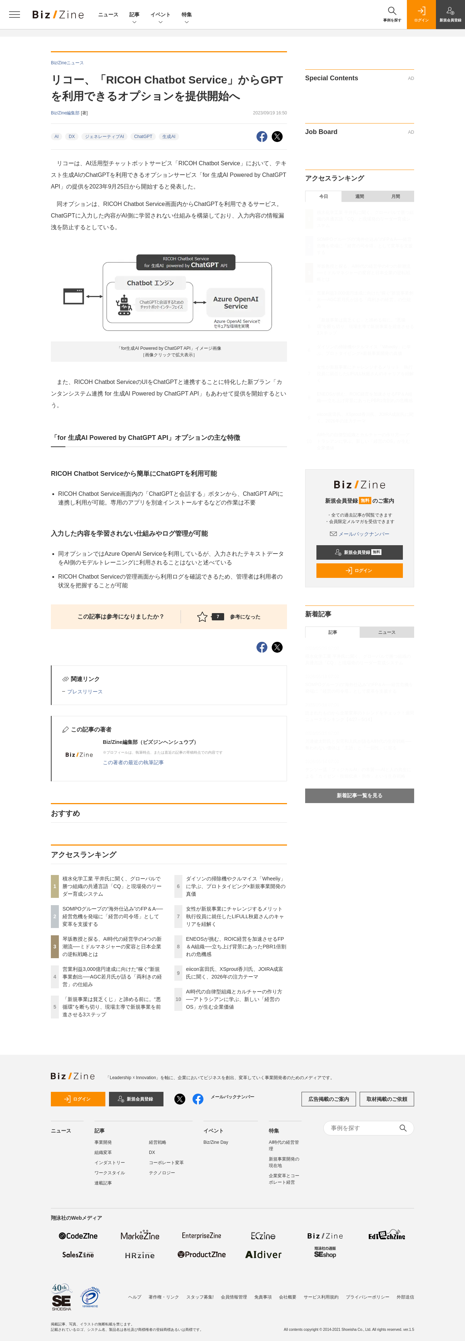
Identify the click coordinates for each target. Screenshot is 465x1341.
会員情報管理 (234, 1297)
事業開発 (103, 1142)
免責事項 (263, 1297)
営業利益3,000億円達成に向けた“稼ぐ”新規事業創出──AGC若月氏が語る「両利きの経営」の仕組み (112, 976)
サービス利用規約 (321, 1297)
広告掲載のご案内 (328, 1099)
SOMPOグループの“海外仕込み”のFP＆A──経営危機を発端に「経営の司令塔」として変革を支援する (112, 916)
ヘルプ (134, 1297)
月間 (395, 196)
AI (56, 136)
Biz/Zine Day (215, 1142)
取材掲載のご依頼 (387, 1099)
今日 (323, 196)
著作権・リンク (164, 1297)
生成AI (168, 136)
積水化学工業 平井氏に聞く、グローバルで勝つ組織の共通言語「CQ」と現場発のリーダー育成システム (112, 886)
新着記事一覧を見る (360, 795)
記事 (134, 15)
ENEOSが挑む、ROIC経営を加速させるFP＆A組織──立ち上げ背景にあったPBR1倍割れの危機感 (236, 946)
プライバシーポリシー (367, 1297)
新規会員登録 (358, 552)
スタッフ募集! (200, 1297)
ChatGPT (143, 136)
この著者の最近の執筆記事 (133, 762)
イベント (160, 15)
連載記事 (103, 1183)
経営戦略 (157, 1142)
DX (72, 136)
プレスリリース (85, 691)
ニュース (108, 14)
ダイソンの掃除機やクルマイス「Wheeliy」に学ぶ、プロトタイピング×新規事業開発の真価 (236, 886)
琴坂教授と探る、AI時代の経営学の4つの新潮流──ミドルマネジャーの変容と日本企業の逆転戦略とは (112, 946)
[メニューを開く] (14, 14)
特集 (187, 15)
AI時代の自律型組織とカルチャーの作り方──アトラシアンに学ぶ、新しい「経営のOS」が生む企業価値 (234, 999)
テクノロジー (162, 1172)
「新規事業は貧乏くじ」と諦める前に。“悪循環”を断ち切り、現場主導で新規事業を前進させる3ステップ (111, 1006)
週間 (359, 196)
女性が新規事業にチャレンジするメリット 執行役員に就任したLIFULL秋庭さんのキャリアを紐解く (237, 916)
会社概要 (287, 1297)
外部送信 (405, 1297)
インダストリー (109, 1162)
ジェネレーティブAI (104, 136)
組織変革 (103, 1152)
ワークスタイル (109, 1172)
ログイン (358, 570)
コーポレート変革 (166, 1162)
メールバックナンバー (359, 534)
